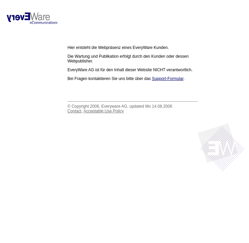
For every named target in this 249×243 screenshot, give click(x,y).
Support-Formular (167, 78)
